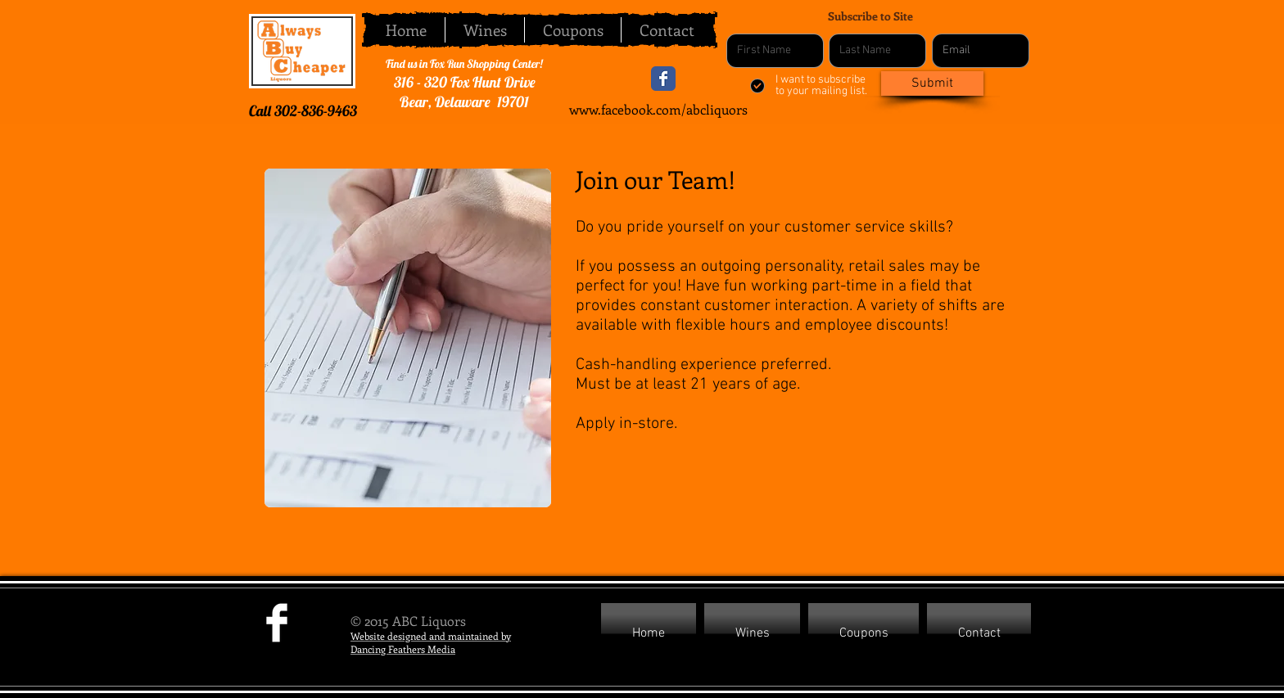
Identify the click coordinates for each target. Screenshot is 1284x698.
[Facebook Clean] (276, 622)
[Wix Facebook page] (663, 78)
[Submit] (932, 83)
